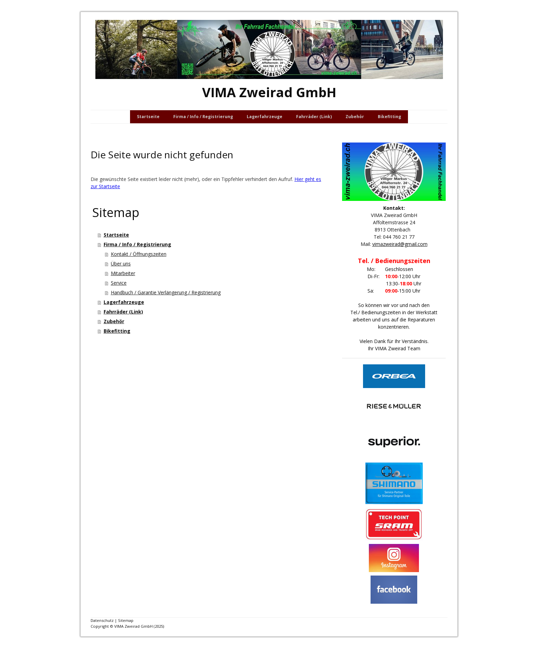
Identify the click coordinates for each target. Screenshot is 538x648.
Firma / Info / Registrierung (203, 117)
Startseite (148, 117)
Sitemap (125, 620)
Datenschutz (102, 620)
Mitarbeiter (123, 273)
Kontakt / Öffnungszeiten (138, 254)
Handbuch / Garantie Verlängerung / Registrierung (166, 292)
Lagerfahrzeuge (264, 117)
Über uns (121, 263)
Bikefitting (389, 117)
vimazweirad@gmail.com (400, 244)
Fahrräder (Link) (314, 117)
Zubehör (355, 117)
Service (119, 283)
